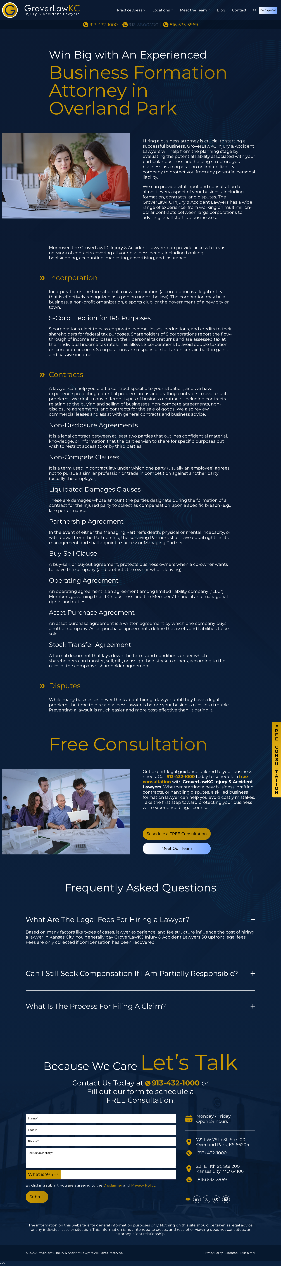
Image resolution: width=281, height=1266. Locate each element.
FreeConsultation (276, 759)
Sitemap (231, 1253)
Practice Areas (129, 10)
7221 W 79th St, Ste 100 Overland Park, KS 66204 (222, 1142)
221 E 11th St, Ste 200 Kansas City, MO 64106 (220, 1169)
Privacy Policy (143, 1185)
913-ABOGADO (143, 24)
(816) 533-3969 (211, 1179)
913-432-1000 (104, 24)
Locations (161, 10)
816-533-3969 (184, 24)
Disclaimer (112, 1185)
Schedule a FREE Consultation (177, 833)
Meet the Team (193, 10)
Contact (239, 10)
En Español (268, 10)
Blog (221, 10)
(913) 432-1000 (211, 1152)
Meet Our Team (176, 848)
